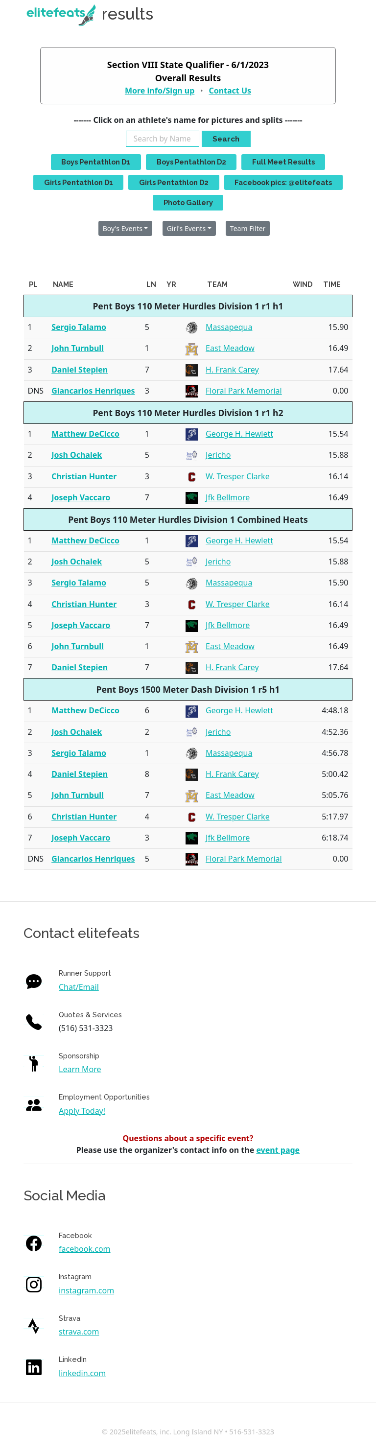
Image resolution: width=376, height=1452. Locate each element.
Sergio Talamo (78, 327)
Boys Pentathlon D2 (191, 162)
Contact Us (230, 90)
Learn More (80, 1069)
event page (278, 1150)
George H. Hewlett (239, 433)
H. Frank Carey (232, 369)
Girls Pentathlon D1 (78, 182)
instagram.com (86, 1290)
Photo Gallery (188, 202)
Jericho (218, 454)
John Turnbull (77, 348)
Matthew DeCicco (85, 433)
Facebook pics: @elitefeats (283, 182)
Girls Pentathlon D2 (174, 182)
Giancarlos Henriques (93, 390)
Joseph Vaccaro (80, 497)
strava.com (79, 1331)
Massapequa (229, 327)
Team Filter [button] (248, 228)
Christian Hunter (84, 476)
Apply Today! (82, 1110)
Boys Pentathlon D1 (95, 162)
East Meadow (230, 348)
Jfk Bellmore (228, 497)
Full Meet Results (283, 162)
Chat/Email (79, 987)
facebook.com (85, 1248)
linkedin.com (82, 1373)
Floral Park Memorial (244, 390)
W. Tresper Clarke (238, 476)
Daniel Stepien (79, 369)
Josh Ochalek (76, 454)
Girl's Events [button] (186, 228)
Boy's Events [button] (122, 228)
